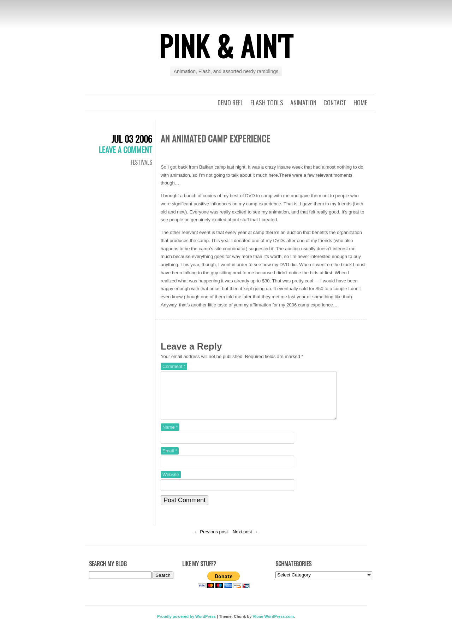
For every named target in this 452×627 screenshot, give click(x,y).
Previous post (211, 540)
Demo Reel (230, 102)
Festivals (141, 162)
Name (170, 435)
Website (170, 483)
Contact (334, 102)
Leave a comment (125, 149)
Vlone (257, 625)
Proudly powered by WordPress (186, 625)
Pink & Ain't (226, 45)
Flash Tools (266, 102)
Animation (303, 102)
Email (169, 459)
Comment (173, 366)
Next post (245, 540)
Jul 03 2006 (131, 138)
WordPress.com (279, 625)
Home (360, 102)
